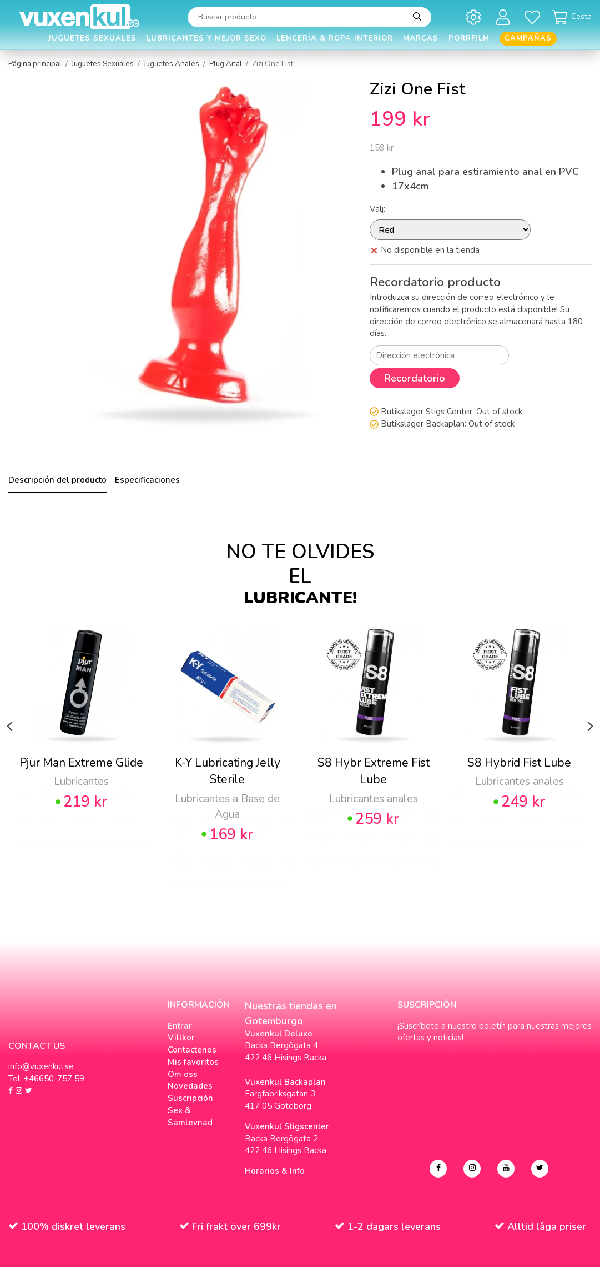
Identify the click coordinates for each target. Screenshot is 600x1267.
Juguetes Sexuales (92, 38)
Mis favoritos (193, 1062)
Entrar (180, 1025)
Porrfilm (469, 38)
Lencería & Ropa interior (334, 38)
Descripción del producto (57, 479)
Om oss (183, 1074)
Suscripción (190, 1098)
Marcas (420, 38)
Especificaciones (147, 479)
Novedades (190, 1085)
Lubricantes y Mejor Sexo (206, 38)
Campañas (528, 38)
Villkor (181, 1037)
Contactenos (192, 1049)
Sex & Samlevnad (190, 1116)
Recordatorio (414, 378)
